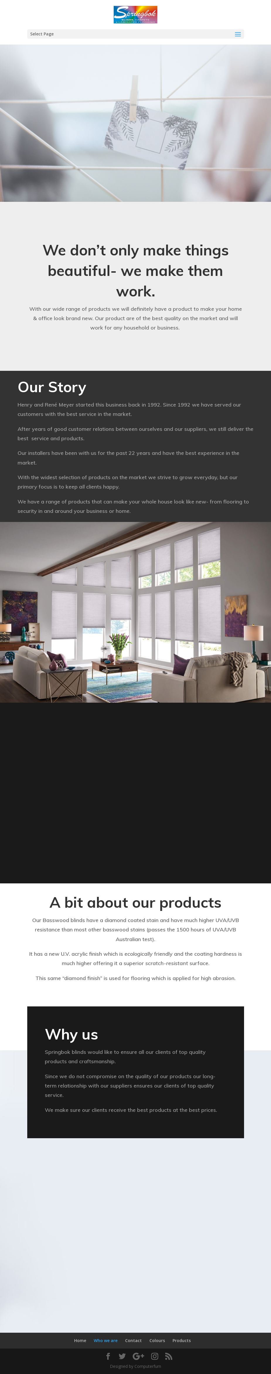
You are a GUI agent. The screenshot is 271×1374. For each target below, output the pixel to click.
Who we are (105, 1340)
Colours (157, 1340)
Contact (133, 1340)
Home (80, 1340)
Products (182, 1340)
